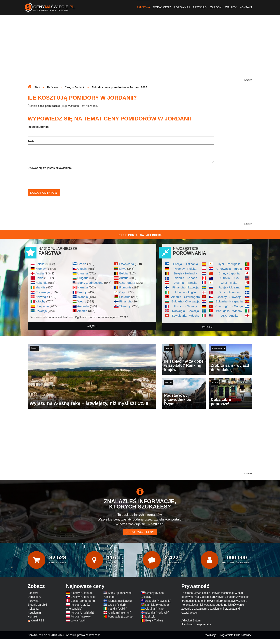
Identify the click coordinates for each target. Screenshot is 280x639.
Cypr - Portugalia (229, 264)
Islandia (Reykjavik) (157, 612)
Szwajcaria (126, 264)
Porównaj (182, 7)
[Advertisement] (140, 50)
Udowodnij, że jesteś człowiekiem (50, 168)
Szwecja (41, 311)
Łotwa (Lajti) (78, 620)
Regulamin (34, 612)
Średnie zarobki (37, 604)
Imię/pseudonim (38, 126)
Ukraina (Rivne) (154, 608)
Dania (39, 278)
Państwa (143, 7)
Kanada (82, 287)
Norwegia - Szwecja (185, 311)
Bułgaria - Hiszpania (229, 301)
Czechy (82, 268)
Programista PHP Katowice (235, 635)
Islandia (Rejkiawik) (120, 600)
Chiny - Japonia (229, 273)
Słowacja (125, 306)
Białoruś (124, 297)
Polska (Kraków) (81, 616)
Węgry (81, 301)
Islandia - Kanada (185, 278)
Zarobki (216, 7)
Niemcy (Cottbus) (81, 592)
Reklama (33, 608)
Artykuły (200, 7)
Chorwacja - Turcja (229, 268)
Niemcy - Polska (185, 268)
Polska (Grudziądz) (82, 612)
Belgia (123, 273)
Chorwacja (42, 292)
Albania (82, 311)
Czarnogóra (127, 282)
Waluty (231, 7)
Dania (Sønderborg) (83, 600)
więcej (92, 326)
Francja (82, 292)
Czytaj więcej (189, 612)
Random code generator (196, 624)
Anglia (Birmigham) (119, 612)
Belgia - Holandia (185, 273)
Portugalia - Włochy (229, 311)
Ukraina (82, 273)
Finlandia (125, 301)
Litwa (122, 268)
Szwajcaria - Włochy (185, 315)
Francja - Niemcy (185, 306)
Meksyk (150, 616)
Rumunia (125, 287)
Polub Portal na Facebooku (140, 235)
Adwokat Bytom (191, 620)
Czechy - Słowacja (229, 297)
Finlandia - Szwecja (185, 287)
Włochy (40, 301)
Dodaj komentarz (43, 192)
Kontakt (246, 7)
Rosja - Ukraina (229, 287)
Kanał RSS (37, 620)
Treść (31, 141)
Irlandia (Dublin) (117, 608)
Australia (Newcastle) (158, 600)
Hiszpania (42, 306)
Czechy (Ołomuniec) (83, 596)
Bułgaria (82, 278)
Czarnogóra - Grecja (229, 306)
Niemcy (40, 268)
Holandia (41, 282)
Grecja (81, 264)
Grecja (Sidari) (117, 604)
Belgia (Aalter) (154, 620)
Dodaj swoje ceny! (140, 532)
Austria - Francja (185, 282)
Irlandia (40, 287)
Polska (40, 264)
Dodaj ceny (162, 7)
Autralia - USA (229, 278)
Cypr (122, 292)
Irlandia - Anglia (185, 292)
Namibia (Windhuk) (157, 604)
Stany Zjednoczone (90, 282)
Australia (83, 306)
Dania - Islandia (229, 292)
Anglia (39, 273)
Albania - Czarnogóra (185, 297)
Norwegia (41, 297)
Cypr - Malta (229, 282)
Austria (124, 278)
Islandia (82, 297)
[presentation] (58, 178)
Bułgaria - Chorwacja (185, 301)
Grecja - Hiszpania (185, 264)
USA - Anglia (229, 315)
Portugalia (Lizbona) (120, 616)
